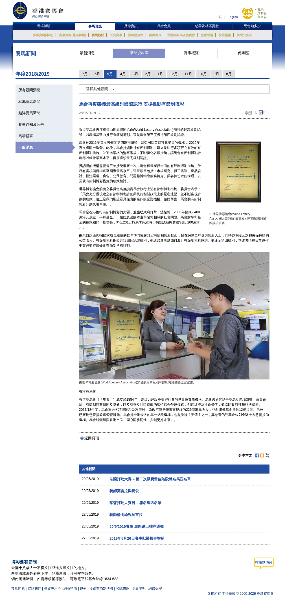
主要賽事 (116, 35)
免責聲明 (139, 589)
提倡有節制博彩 (101, 589)
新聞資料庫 (139, 53)
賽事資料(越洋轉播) (72, 35)
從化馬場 (207, 35)
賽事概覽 (191, 53)
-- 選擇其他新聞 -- (99, 89)
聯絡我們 (34, 589)
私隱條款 (123, 589)
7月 (85, 74)
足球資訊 (131, 26)
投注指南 (225, 35)
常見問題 (18, 589)
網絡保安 (155, 589)
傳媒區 (243, 53)
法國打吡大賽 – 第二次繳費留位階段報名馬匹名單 (149, 479)
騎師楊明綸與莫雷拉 (125, 515)
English (233, 17)
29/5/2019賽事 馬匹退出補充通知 (136, 526)
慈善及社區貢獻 (207, 26)
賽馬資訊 (95, 26)
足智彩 (262, 13)
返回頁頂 (91, 438)
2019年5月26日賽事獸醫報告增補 (136, 538)
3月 (135, 74)
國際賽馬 (155, 35)
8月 (229, 74)
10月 (203, 74)
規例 (83, 589)
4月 (123, 74)
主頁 (219, 17)
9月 (216, 74)
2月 (148, 74)
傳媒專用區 (52, 589)
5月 (110, 74)
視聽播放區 (135, 35)
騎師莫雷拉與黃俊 (124, 491)
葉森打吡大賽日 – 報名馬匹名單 (135, 503)
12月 (173, 74)
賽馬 (260, 9)
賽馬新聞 (98, 35)
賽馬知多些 (244, 35)
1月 (160, 74)
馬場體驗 (44, 26)
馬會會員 (164, 26)
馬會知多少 (252, 26)
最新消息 (87, 53)
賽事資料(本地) (43, 35)
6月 (97, 74)
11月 (188, 74)
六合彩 (262, 17)
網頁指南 (70, 589)
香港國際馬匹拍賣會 (181, 35)
